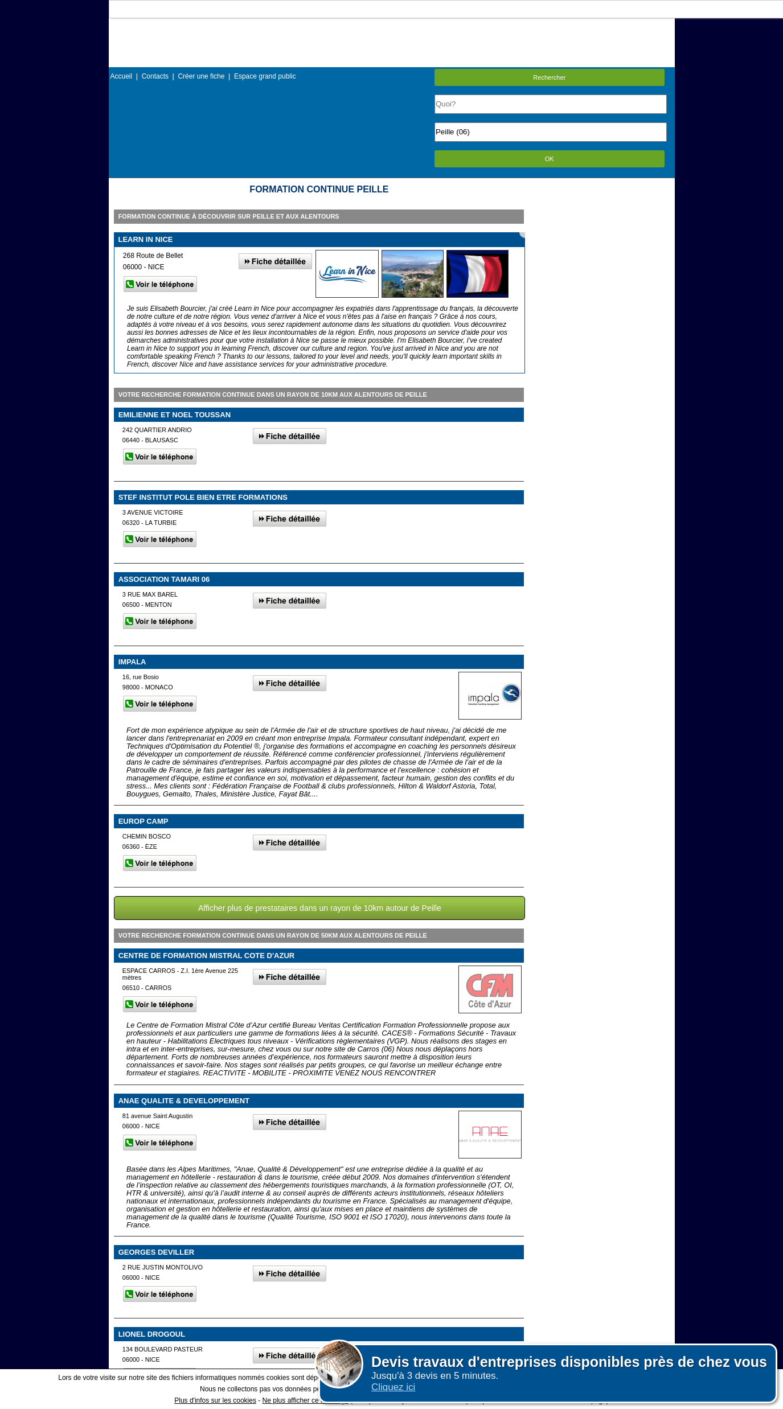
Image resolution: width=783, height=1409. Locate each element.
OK (549, 158)
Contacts (155, 76)
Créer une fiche (201, 76)
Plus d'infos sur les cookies (215, 1400)
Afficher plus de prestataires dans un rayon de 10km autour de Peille (319, 908)
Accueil (121, 76)
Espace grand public (265, 76)
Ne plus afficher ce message (306, 1400)
